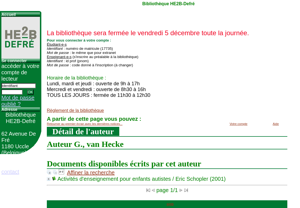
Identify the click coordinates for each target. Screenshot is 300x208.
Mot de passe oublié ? (17, 101)
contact (10, 172)
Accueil (8, 14)
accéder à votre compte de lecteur (20, 72)
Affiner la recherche (91, 172)
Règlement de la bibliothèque (75, 110)
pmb (170, 204)
